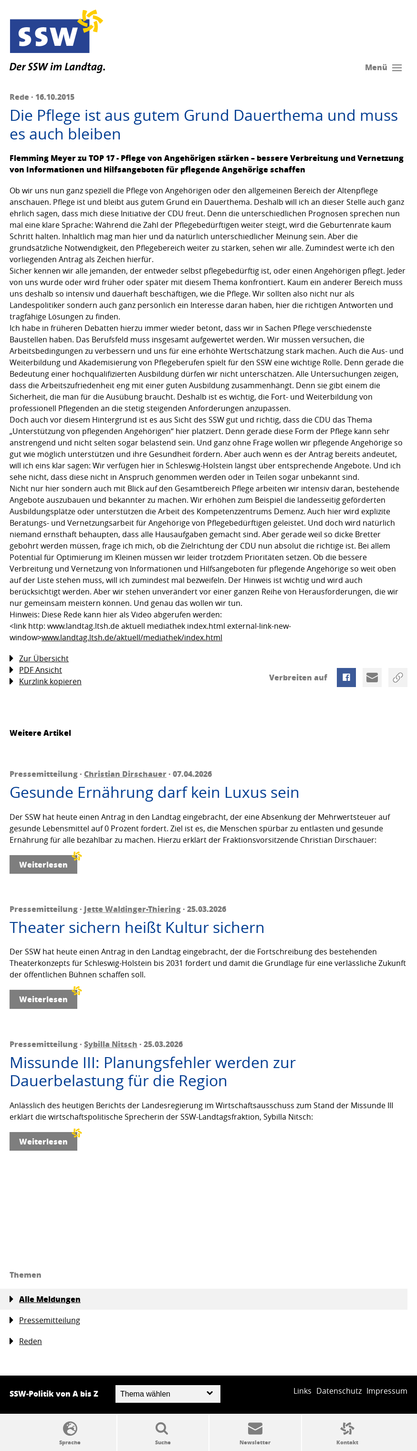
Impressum (386, 1391)
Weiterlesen (48, 862)
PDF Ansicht (36, 670)
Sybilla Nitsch (110, 1044)
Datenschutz (339, 1391)
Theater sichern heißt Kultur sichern (137, 927)
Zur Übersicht (39, 658)
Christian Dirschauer (125, 773)
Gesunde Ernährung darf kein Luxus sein (155, 792)
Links (302, 1391)
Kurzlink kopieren (46, 681)
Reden (26, 1341)
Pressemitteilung (45, 1320)
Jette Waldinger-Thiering (132, 908)
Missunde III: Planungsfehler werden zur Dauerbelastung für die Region (153, 1071)
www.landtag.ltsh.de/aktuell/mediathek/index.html (132, 637)
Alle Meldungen (45, 1299)
